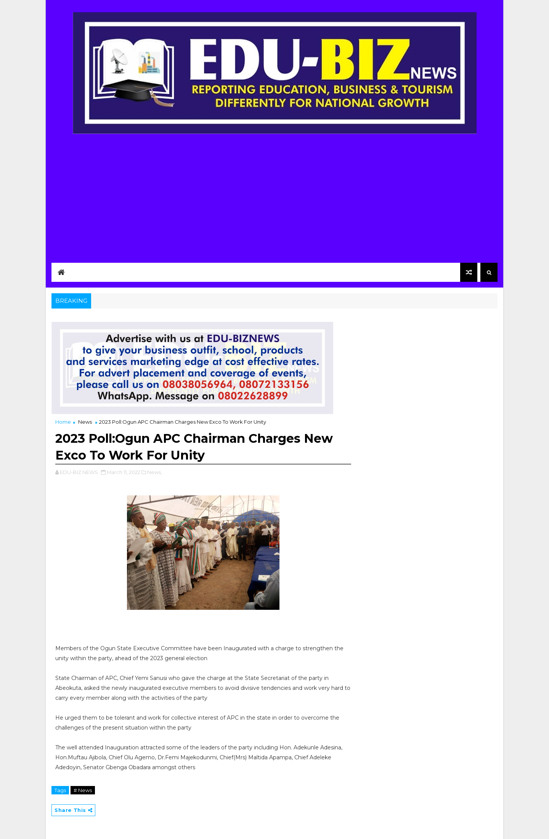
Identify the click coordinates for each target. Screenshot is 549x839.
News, (154, 472)
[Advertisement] (274, 193)
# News (83, 790)
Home (63, 422)
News (85, 422)
